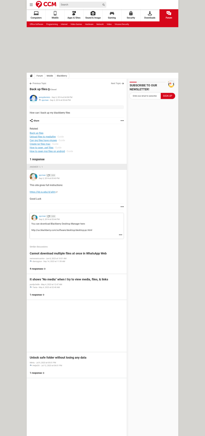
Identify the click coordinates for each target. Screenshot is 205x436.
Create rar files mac (40, 144)
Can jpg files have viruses (43, 140)
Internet (64, 24)
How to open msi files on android (47, 151)
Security (131, 15)
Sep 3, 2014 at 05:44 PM (60, 100)
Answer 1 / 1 (36, 167)
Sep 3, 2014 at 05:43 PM (49, 178)
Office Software (36, 24)
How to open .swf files (41, 147)
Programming (52, 24)
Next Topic (116, 83)
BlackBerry (62, 76)
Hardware (89, 24)
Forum (169, 15)
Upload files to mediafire (43, 136)
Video (109, 24)
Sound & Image (93, 15)
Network (100, 24)
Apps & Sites (74, 15)
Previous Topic (39, 83)
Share (36, 120)
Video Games (76, 24)
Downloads (149, 15)
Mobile (50, 76)
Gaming (112, 15)
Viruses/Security (122, 24)
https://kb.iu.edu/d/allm (42, 192)
